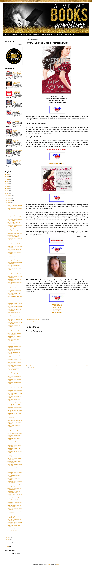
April (9, 537)
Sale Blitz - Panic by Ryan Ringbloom (14, 433)
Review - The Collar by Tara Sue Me (14, 420)
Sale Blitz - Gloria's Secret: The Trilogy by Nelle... (13, 223)
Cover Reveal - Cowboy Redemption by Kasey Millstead (14, 431)
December (10, 195)
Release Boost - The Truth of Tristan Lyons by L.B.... (14, 212)
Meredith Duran (40, 321)
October (9, 198)
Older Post (85, 365)
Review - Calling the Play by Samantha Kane (17, 150)
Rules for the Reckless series (52, 321)
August (9, 202)
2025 (8, 176)
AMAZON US (54, 164)
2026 (8, 174)
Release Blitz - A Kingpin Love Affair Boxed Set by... (14, 277)
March (9, 539)
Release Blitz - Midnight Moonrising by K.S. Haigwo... (14, 220)
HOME (7, 34)
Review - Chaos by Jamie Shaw (13, 312)
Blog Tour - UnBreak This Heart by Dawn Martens (14, 459)
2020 (8, 185)
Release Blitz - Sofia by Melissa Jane (14, 418)
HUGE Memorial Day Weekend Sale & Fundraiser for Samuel (16, 72)
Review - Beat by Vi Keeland (13, 486)
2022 (8, 181)
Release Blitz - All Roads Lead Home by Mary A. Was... (14, 371)
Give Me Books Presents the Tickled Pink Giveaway (17, 130)
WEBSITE (57, 310)
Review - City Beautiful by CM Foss (14, 296)
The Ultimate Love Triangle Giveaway (16, 121)
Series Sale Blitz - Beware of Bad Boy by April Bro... (14, 291)
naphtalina (48, 564)
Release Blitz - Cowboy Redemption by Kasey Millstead (14, 226)
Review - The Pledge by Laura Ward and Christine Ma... (14, 286)
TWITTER (57, 308)
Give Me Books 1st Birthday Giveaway (16, 92)
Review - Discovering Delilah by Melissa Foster (13, 442)
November (10, 196)
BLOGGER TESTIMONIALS (52, 34)
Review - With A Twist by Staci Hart (14, 357)
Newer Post (28, 365)
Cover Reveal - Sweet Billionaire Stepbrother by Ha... (13, 428)
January (9, 542)
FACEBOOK (57, 305)
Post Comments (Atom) (35, 367)
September (10, 200)
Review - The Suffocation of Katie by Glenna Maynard (14, 343)
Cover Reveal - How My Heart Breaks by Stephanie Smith (13, 236)
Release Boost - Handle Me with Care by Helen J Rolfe (13, 492)
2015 (8, 193)
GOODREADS (57, 313)
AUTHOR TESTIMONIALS (30, 34)
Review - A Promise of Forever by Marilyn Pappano (14, 506)
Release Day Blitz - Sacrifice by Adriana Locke (13, 417)
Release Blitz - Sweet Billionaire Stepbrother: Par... (13, 350)
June (9, 534)
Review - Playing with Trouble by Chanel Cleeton (13, 301)
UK (62, 164)
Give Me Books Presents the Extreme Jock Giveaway (17, 101)
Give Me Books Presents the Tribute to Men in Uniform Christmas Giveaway (17, 161)
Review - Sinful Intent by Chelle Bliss (14, 344)
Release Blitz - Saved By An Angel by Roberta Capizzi (14, 523)
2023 (8, 179)
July (9, 203)
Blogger (57, 564)
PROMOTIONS (70, 34)
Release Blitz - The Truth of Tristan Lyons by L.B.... (14, 294)
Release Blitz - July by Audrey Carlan (14, 233)
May (9, 535)
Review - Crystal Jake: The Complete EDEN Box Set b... (14, 517)
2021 (8, 183)
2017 (8, 190)
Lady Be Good (34, 321)
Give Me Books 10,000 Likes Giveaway (17, 111)
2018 (8, 188)
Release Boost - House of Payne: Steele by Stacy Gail (17, 82)
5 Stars (30, 321)
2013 (8, 546)
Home (57, 365)
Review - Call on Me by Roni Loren (14, 443)
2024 (8, 177)
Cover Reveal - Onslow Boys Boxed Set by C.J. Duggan (14, 214)
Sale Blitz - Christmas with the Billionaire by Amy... (13, 369)
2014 (8, 545)
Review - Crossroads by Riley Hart (14, 260)
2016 (8, 191)
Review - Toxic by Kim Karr (12, 456)
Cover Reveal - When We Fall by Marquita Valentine (14, 489)
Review (45, 321)
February (10, 541)
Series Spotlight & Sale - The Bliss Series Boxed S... (14, 256)
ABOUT (15, 34)
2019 (8, 186)
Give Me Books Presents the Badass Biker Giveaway (17, 140)
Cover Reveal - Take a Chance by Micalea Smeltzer (14, 334)
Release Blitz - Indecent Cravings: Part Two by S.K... (14, 231)
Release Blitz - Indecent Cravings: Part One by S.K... (14, 446)
